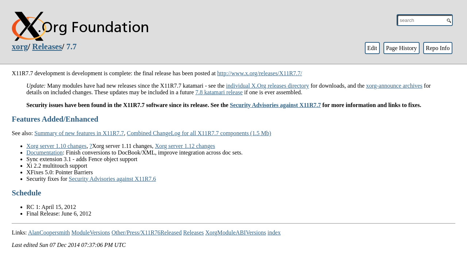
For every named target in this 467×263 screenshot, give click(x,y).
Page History (401, 48)
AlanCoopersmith (49, 232)
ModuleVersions (91, 232)
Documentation (44, 152)
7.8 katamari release (219, 92)
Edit (372, 48)
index (274, 232)
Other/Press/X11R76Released (147, 232)
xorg (20, 46)
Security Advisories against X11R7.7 (275, 105)
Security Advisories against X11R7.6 (112, 179)
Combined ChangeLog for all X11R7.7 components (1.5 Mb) (199, 133)
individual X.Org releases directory (267, 86)
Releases (47, 46)
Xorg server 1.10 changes (56, 146)
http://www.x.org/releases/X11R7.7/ (259, 73)
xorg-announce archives (394, 86)
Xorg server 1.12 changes (185, 146)
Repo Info (438, 48)
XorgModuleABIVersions (235, 232)
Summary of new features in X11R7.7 (79, 133)
